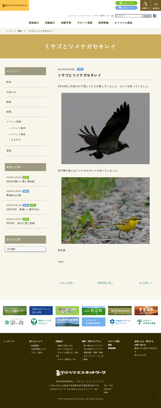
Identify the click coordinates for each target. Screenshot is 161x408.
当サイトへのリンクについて (145, 350)
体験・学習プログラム (91, 341)
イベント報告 (18, 134)
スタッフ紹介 (37, 352)
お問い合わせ (140, 345)
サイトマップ (85, 16)
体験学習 (66, 23)
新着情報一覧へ (105, 282)
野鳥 (8, 82)
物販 (110, 345)
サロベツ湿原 (85, 23)
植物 (8, 112)
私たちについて (36, 341)
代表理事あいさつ (39, 349)
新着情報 (112, 348)
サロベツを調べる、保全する (66, 354)
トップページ (72, 16)
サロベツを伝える (65, 349)
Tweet (60, 262)
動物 (8, 102)
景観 (8, 150)
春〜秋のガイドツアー (93, 345)
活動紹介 (50, 23)
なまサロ (16, 139)
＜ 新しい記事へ (66, 282)
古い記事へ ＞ (146, 282)
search (147, 16)
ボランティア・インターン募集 (93, 357)
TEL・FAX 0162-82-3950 (108, 389)
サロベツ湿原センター (102, 16)
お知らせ (11, 92)
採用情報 (103, 23)
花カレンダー (126, 3)
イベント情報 (13, 121)
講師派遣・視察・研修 (93, 352)
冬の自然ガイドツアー (93, 349)
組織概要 (35, 345)
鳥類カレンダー (126, 8)
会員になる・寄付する (143, 341)
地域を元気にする (65, 345)
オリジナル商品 (123, 23)
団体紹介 (34, 23)
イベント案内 (18, 128)
